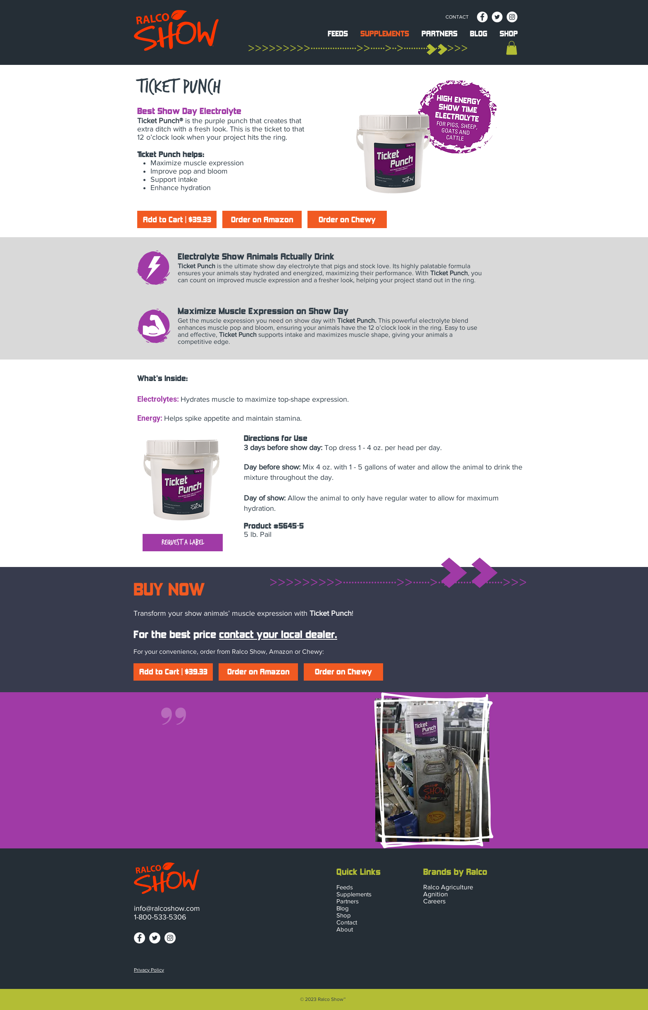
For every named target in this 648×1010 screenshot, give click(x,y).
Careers (434, 901)
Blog (342, 908)
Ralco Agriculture (448, 887)
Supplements (354, 894)
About (344, 929)
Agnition (435, 894)
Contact (346, 922)
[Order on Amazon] (262, 219)
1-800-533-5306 (160, 917)
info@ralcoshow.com (167, 908)
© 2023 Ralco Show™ (322, 999)
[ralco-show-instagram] (512, 17)
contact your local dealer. (278, 635)
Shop (343, 915)
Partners (347, 901)
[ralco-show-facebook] (482, 17)
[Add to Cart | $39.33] (177, 219)
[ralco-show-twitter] (497, 17)
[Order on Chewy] (347, 219)
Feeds (344, 887)
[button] (338, 33)
